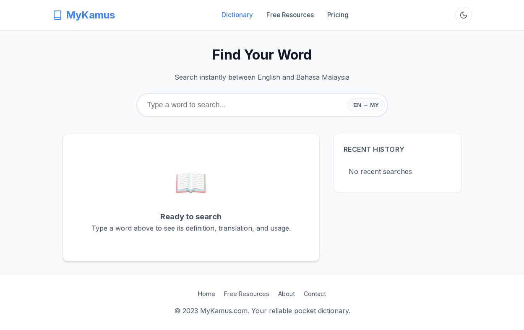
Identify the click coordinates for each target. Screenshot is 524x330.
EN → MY (365, 105)
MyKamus (83, 15)
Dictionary (237, 15)
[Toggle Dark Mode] (463, 15)
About (286, 293)
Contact (315, 293)
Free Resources (290, 15)
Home (206, 293)
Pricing (338, 15)
